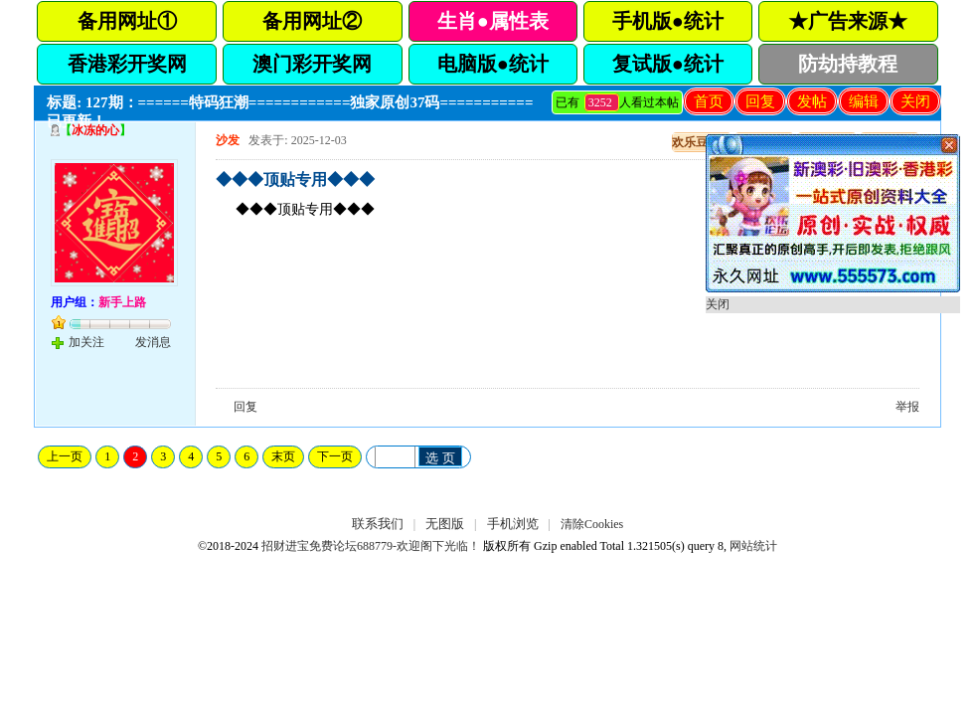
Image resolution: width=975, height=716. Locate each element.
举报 (907, 407)
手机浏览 (513, 523)
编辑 (864, 101)
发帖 (812, 101)
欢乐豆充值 (701, 142)
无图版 (444, 523)
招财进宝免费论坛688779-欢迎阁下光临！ (370, 546)
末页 (283, 456)
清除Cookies (592, 524)
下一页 (335, 456)
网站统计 (753, 546)
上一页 (64, 456)
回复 (760, 101)
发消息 (153, 342)
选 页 (440, 457)
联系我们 (378, 523)
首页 (709, 101)
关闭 (915, 101)
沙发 (228, 140)
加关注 (86, 342)
